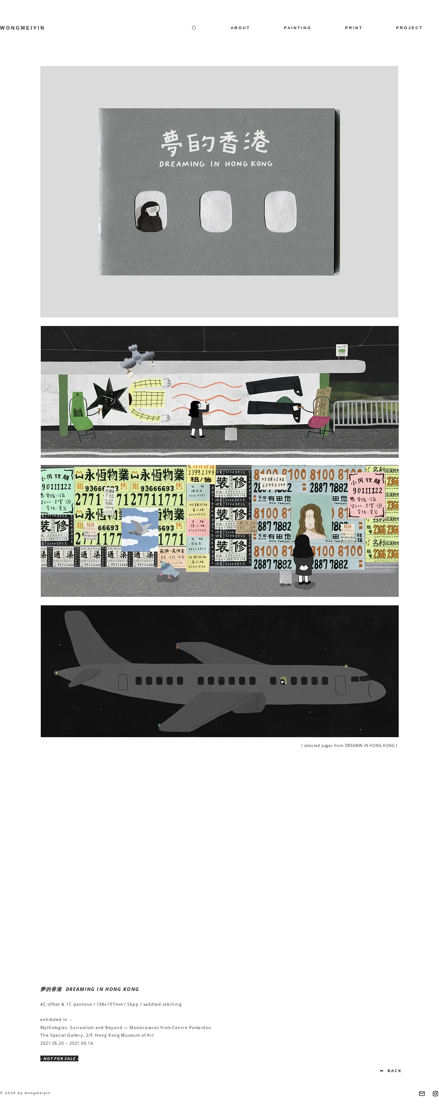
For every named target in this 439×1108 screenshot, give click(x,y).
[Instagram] (435, 1093)
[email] (422, 1093)
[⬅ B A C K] (390, 1070)
